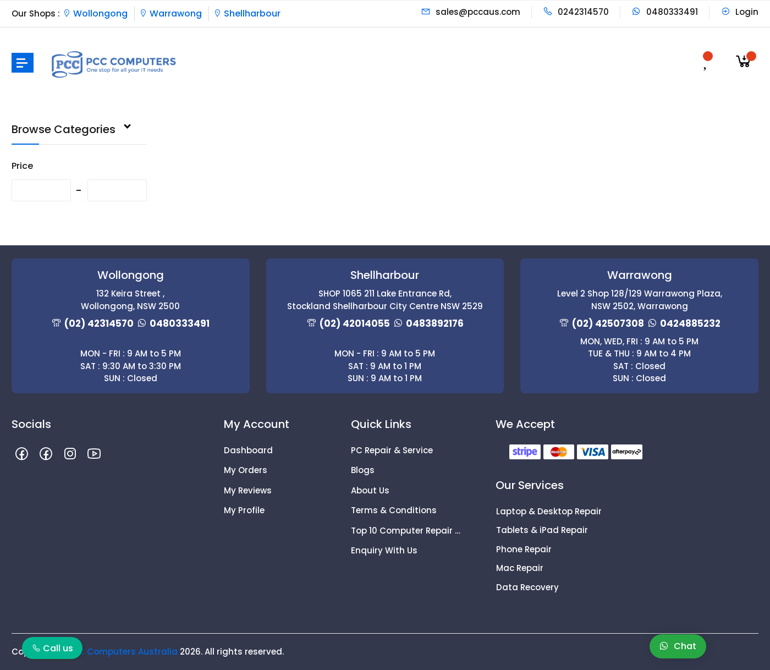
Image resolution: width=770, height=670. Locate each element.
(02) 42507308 (608, 323)
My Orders (245, 470)
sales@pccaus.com (470, 12)
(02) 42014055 (355, 323)
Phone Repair (524, 549)
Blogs (363, 470)
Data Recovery (527, 587)
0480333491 (664, 12)
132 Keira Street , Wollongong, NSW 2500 (130, 300)
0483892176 (435, 323)
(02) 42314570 (99, 323)
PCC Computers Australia (122, 651)
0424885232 (690, 323)
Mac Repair (519, 568)
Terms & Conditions (394, 510)
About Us (370, 490)
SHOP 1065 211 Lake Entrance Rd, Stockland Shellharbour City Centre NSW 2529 (385, 300)
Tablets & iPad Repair (542, 530)
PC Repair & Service (392, 450)
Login (739, 12)
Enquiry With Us (384, 550)
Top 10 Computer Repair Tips (406, 530)
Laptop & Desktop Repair (549, 511)
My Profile (244, 510)
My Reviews (248, 490)
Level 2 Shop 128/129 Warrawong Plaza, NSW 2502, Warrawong (639, 300)
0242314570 (576, 12)
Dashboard (248, 450)
